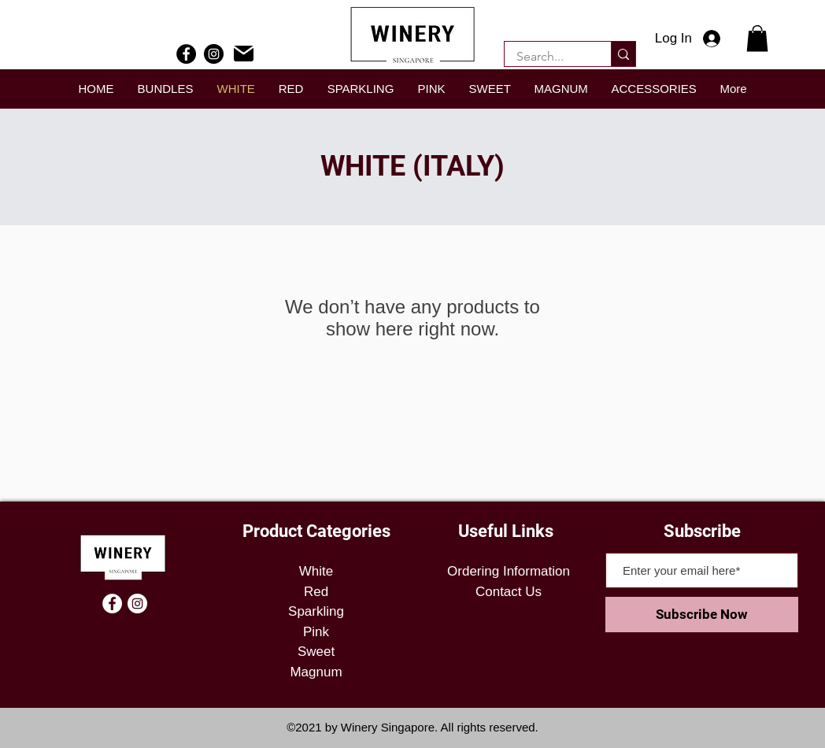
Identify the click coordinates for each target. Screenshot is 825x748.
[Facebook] (186, 54)
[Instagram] (214, 54)
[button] (757, 38)
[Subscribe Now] (701, 614)
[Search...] (547, 57)
